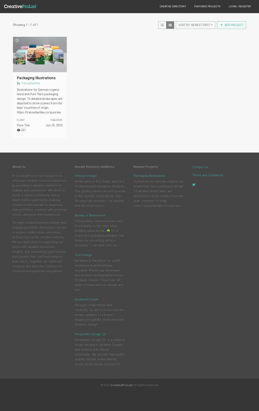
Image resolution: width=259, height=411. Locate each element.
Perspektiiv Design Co (90, 334)
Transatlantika (30, 83)
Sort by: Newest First (194, 25)
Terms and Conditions (207, 175)
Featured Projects (207, 6)
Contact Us (200, 167)
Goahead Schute (87, 299)
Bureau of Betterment (90, 215)
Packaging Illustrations (36, 78)
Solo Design (83, 255)
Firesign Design (86, 176)
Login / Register (240, 6)
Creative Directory (173, 6)
